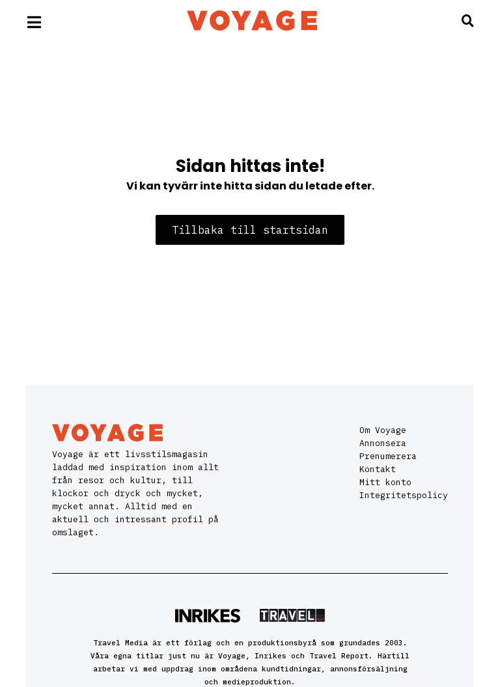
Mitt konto (385, 482)
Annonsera (382, 443)
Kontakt (377, 469)
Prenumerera (388, 456)
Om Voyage (382, 430)
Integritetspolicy (403, 495)
